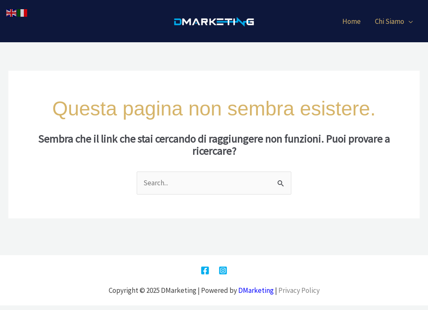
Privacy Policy (299, 290)
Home (351, 21)
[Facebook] (205, 270)
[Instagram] (223, 270)
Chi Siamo (389, 21)
